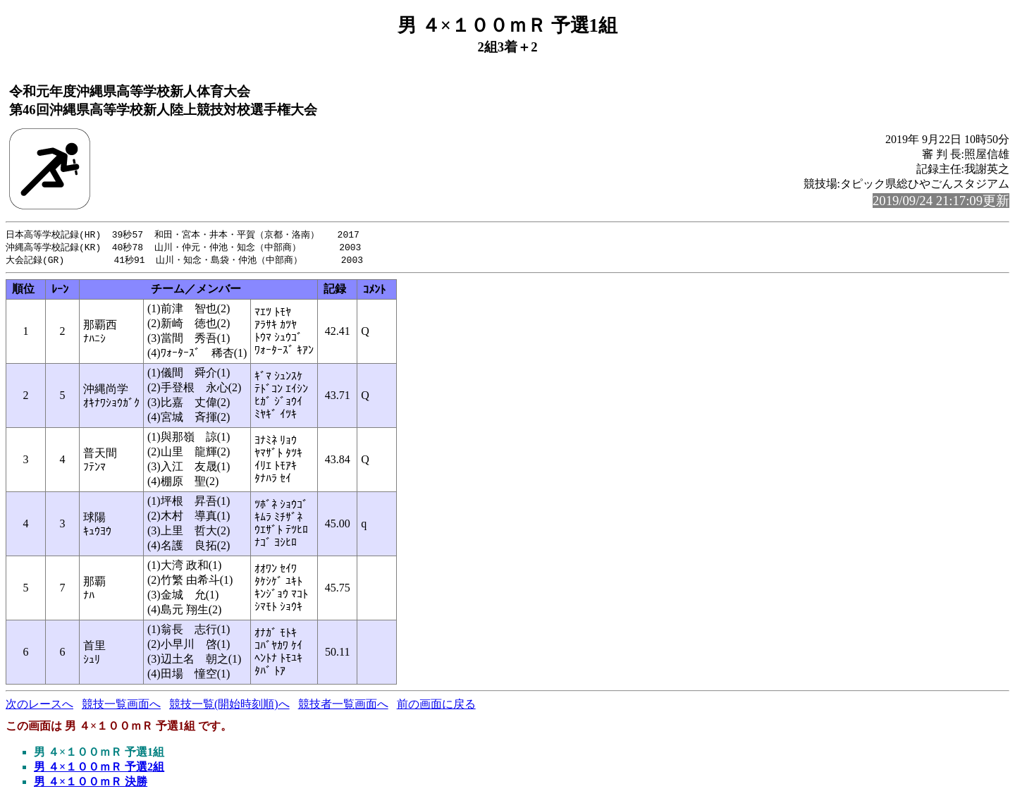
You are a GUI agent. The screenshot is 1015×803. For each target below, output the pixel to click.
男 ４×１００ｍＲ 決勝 (90, 784)
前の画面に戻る (436, 706)
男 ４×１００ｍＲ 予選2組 (99, 769)
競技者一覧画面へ (343, 706)
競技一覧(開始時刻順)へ (229, 706)
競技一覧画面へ (121, 706)
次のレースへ (39, 706)
